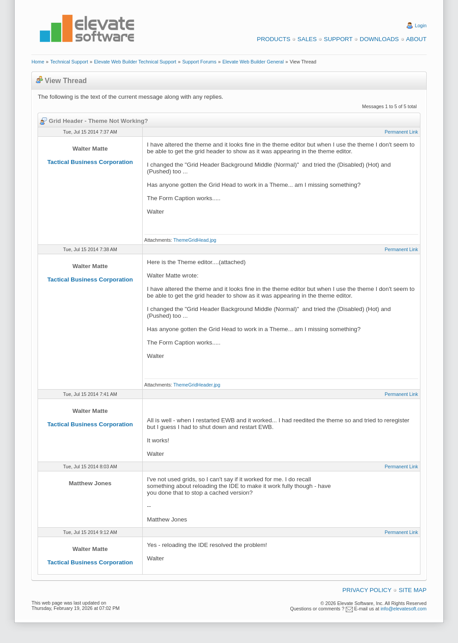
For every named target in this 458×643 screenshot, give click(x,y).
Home (37, 61)
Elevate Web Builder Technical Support (135, 61)
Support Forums (199, 61)
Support (338, 39)
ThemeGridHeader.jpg (197, 384)
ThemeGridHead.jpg (195, 240)
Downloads (379, 39)
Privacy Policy (367, 590)
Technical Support (69, 61)
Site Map (412, 590)
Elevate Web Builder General (253, 61)
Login (421, 25)
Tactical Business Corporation (90, 162)
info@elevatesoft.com (404, 608)
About (416, 39)
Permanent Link (401, 131)
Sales (307, 39)
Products (273, 39)
